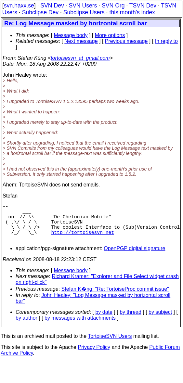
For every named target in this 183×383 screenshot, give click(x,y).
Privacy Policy (94, 356)
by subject (160, 321)
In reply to (166, 41)
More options (110, 35)
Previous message (126, 41)
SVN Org (113, 5)
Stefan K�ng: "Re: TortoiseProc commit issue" (115, 298)
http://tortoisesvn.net (82, 239)
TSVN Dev (142, 5)
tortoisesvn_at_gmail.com (80, 58)
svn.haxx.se (19, 5)
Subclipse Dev (40, 12)
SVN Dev (52, 5)
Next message (81, 41)
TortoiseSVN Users (110, 345)
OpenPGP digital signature (134, 257)
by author (26, 327)
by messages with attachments (80, 327)
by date (103, 321)
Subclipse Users (84, 12)
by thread (130, 321)
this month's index (132, 12)
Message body (70, 35)
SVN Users (83, 5)
